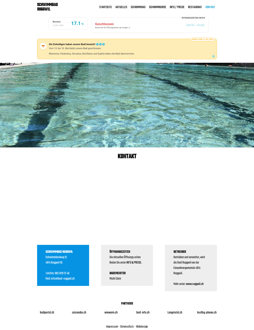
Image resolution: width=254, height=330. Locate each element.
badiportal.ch (47, 312)
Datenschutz (127, 326)
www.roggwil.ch (195, 284)
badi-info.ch (143, 312)
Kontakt (210, 7)
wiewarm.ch (111, 312)
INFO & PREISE (133, 262)
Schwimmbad (138, 7)
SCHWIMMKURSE (157, 7)
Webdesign (142, 326)
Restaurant (195, 7)
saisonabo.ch (79, 312)
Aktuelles (121, 7)
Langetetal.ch (174, 312)
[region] (127, 105)
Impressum (112, 326)
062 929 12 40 (62, 273)
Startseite (105, 7)
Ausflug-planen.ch (207, 312)
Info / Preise (177, 7)
